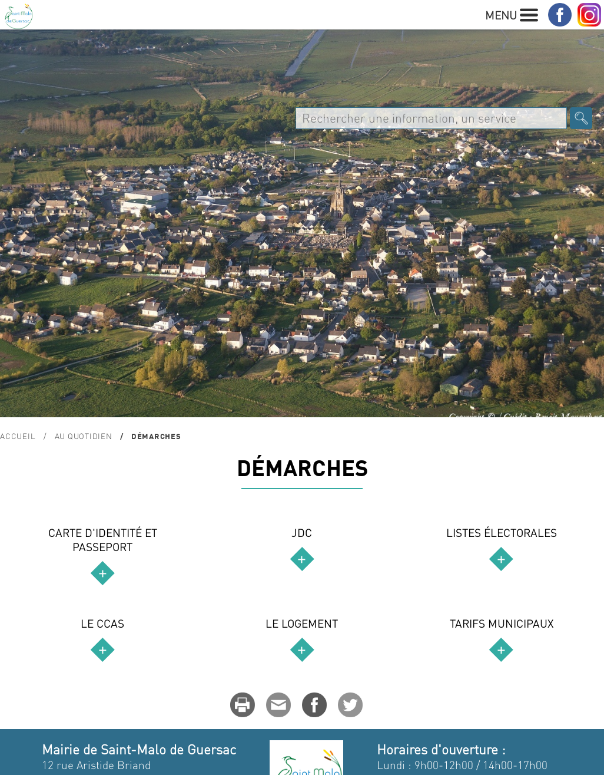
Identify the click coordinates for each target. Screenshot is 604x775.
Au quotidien (83, 436)
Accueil (17, 436)
